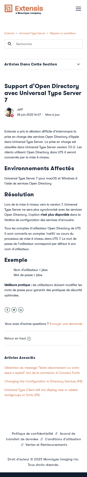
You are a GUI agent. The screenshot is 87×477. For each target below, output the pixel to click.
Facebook (7, 310)
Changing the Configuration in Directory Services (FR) (43, 381)
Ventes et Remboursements (46, 444)
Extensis (9, 33)
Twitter (14, 310)
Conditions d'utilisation (63, 439)
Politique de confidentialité (32, 433)
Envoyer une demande (66, 324)
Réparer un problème (63, 33)
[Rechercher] (43, 44)
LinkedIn (21, 310)
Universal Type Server (32, 33)
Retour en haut (17, 338)
